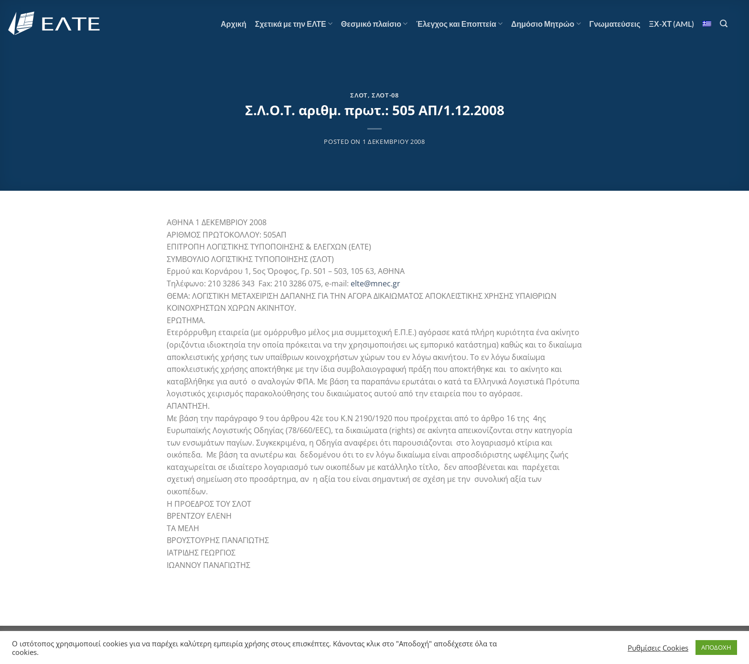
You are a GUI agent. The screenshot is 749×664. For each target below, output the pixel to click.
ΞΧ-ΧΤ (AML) (671, 23)
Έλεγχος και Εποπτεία (459, 24)
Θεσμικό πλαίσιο (374, 24)
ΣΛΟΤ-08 (385, 95)
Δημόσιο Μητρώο (546, 24)
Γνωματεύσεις (615, 23)
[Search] (724, 23)
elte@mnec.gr (375, 283)
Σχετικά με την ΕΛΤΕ (293, 24)
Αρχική (233, 23)
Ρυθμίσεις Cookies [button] (658, 647)
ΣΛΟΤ (359, 95)
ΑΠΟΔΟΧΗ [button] (716, 647)
